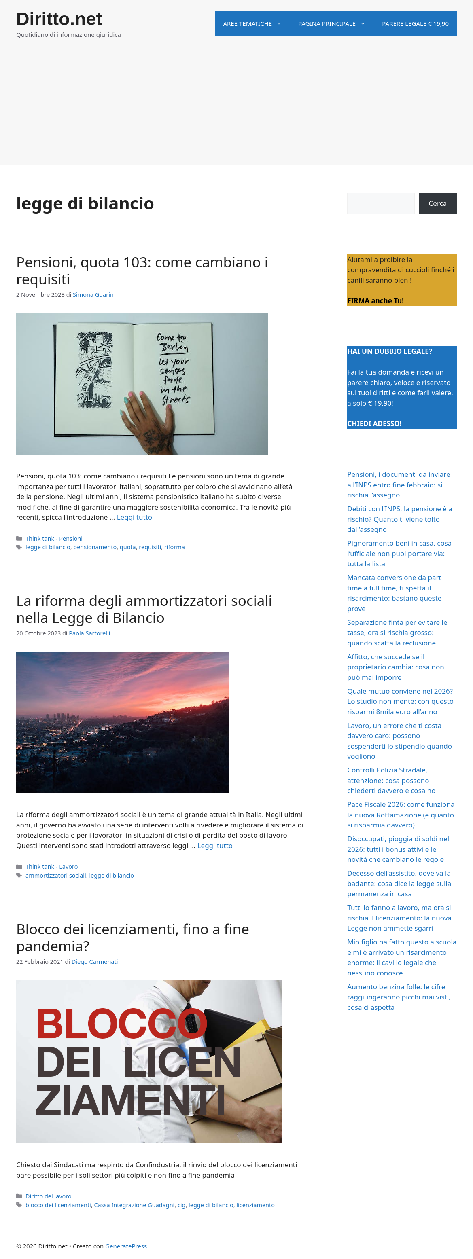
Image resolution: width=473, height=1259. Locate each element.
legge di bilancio (47, 547)
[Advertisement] (236, 108)
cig (182, 1205)
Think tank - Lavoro (51, 866)
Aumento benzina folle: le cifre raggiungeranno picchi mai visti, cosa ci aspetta (398, 997)
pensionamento (95, 547)
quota (128, 547)
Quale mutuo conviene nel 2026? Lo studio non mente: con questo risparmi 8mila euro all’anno (400, 701)
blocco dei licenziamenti (58, 1205)
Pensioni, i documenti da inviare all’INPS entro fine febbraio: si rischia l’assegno (398, 484)
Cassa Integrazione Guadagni (134, 1205)
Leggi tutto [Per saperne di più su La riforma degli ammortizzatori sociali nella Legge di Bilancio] (215, 845)
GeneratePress (126, 1246)
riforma (174, 547)
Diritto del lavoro (48, 1196)
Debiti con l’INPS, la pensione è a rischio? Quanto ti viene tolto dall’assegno (399, 519)
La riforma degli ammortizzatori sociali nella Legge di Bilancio (144, 609)
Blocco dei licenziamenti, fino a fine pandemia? (132, 937)
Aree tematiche (256, 23)
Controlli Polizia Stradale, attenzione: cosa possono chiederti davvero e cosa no (391, 780)
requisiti (150, 547)
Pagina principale (336, 23)
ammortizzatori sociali (55, 875)
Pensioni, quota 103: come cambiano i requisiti (142, 270)
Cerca (438, 203)
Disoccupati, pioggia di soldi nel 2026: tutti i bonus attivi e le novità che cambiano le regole (398, 849)
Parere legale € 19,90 (415, 23)
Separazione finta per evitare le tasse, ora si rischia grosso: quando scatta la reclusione (397, 632)
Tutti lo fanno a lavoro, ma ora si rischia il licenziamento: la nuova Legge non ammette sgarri (399, 918)
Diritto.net (59, 18)
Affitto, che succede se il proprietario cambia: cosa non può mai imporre (395, 667)
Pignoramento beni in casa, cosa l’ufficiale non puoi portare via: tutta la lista (399, 553)
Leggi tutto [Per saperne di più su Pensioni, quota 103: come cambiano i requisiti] (134, 517)
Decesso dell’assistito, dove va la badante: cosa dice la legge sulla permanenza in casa (399, 883)
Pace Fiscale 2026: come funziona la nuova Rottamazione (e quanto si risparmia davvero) (400, 814)
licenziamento (255, 1205)
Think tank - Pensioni (54, 538)
